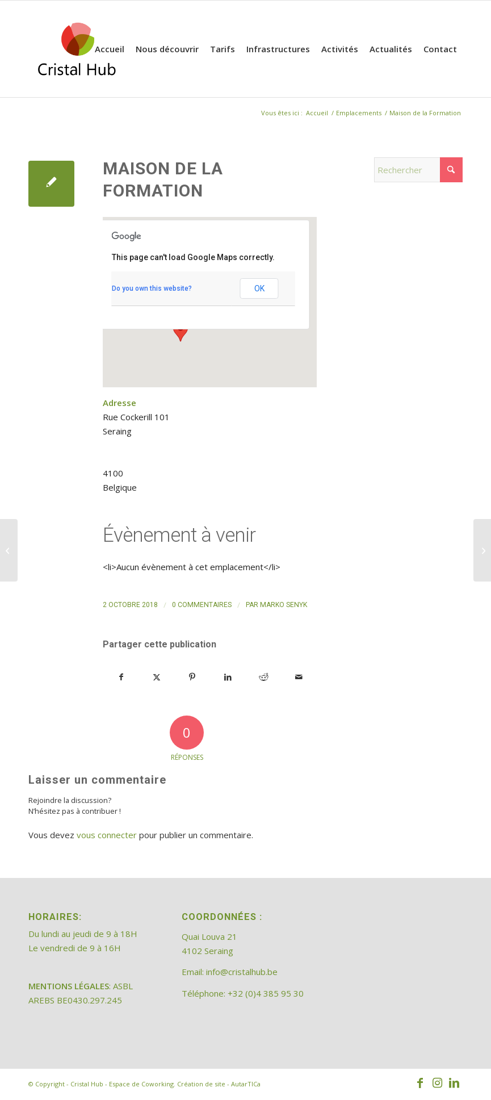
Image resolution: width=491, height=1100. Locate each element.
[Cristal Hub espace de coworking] (9, 550)
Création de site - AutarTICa (219, 1084)
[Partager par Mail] (299, 677)
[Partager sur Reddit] (263, 677)
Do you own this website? (152, 288)
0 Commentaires (202, 605)
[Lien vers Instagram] (437, 1082)
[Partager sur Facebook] (121, 677)
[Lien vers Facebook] (420, 1082)
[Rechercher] (418, 169)
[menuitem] (109, 49)
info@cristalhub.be (242, 971)
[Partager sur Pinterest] (192, 677)
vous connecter (107, 834)
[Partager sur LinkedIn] (228, 677)
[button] (180, 331)
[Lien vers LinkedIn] (454, 1082)
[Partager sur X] (157, 677)
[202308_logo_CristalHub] (76, 49)
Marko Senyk (283, 605)
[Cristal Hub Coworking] (482, 550)
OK (259, 288)
